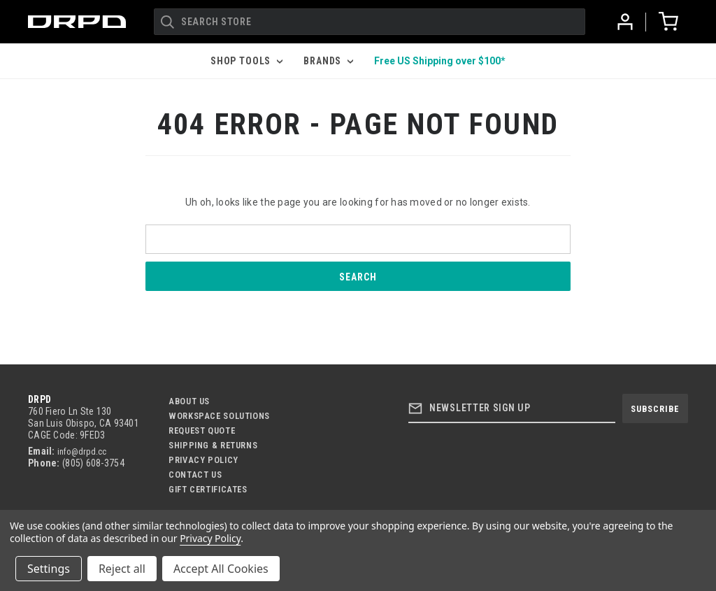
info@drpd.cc (81, 451)
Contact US (195, 474)
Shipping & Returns (213, 445)
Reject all (122, 568)
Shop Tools (246, 60)
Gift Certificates (208, 489)
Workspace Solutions (219, 416)
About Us (189, 401)
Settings (48, 568)
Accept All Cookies (220, 568)
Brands (328, 60)
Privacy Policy (203, 460)
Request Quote (202, 430)
